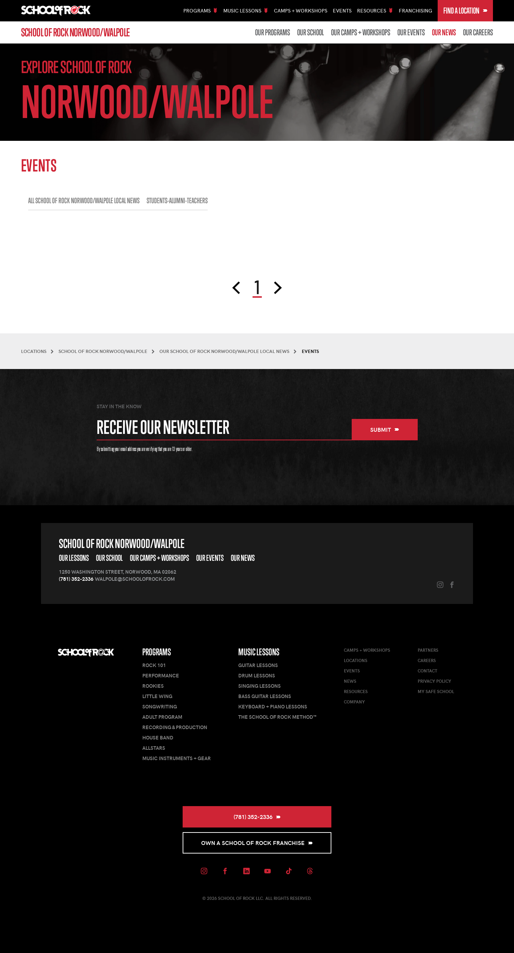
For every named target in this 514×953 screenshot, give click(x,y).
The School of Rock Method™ (277, 716)
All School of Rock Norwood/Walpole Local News (83, 200)
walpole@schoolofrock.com (135, 578)
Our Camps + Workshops (360, 32)
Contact (427, 670)
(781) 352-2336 (76, 578)
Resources (356, 691)
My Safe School (436, 691)
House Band (157, 737)
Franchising (415, 10)
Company (354, 701)
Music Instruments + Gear (176, 758)
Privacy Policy (434, 681)
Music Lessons (258, 651)
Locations (355, 660)
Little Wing (157, 696)
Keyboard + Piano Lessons (272, 706)
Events (342, 10)
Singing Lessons (259, 685)
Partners (428, 650)
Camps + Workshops (300, 10)
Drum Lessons (256, 675)
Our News (444, 32)
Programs (156, 651)
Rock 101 (154, 665)
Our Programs (272, 32)
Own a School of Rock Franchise (257, 842)
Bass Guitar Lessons (264, 696)
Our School (310, 32)
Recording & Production (174, 727)
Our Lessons (74, 558)
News (350, 681)
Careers (427, 660)
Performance (160, 675)
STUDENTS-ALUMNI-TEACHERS (177, 200)
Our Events (411, 32)
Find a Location (465, 10)
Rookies (153, 685)
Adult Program (162, 716)
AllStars (153, 747)
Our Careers (478, 32)
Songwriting (159, 706)
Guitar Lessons (258, 665)
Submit (384, 429)
